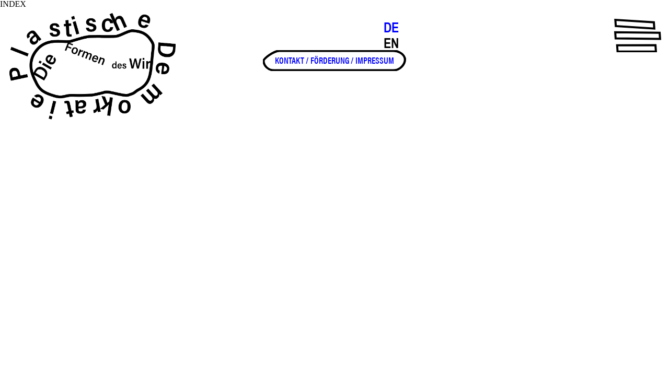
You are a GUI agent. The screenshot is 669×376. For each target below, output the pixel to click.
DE (391, 28)
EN (391, 43)
